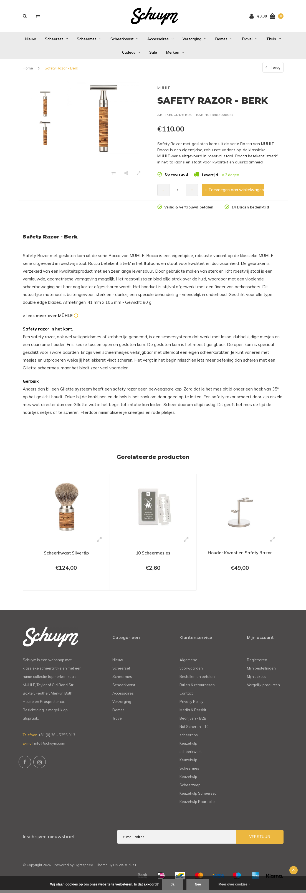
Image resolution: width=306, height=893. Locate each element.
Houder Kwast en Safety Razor (240, 555)
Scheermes (89, 41)
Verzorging (194, 41)
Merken (175, 54)
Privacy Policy (191, 704)
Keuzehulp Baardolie (197, 804)
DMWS (118, 868)
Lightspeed (83, 868)
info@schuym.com (49, 746)
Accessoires (160, 41)
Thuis (273, 41)
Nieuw (30, 41)
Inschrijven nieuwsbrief (49, 840)
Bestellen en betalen (197, 679)
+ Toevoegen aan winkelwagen (233, 192)
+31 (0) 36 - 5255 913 (56, 738)
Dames (223, 41)
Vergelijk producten (263, 688)
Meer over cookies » (235, 884)
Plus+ (132, 868)
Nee (198, 884)
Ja (172, 884)
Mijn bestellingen (261, 671)
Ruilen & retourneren (197, 688)
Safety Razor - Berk (61, 70)
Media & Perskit (192, 713)
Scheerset (56, 41)
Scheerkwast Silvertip (66, 555)
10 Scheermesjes (153, 555)
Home (28, 70)
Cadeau (131, 54)
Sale (153, 54)
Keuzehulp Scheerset (197, 796)
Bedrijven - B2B (192, 721)
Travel (249, 41)
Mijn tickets (256, 679)
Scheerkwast (124, 41)
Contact (186, 696)
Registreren (257, 663)
